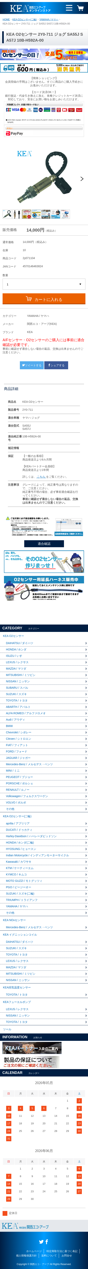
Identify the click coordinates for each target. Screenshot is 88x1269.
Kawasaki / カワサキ (18, 861)
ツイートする (32, 365)
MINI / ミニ (13, 770)
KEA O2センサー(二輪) (24, 19)
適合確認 (44, 543)
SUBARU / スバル (17, 687)
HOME (6, 19)
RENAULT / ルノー (17, 789)
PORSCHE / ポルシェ (19, 783)
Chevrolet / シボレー (18, 732)
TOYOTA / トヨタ (17, 700)
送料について (49, 1255)
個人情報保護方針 (26, 1255)
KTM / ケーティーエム (20, 868)
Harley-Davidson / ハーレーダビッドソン (31, 836)
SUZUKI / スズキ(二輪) (20, 893)
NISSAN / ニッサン (18, 681)
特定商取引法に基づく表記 (61, 1251)
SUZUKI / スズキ (16, 694)
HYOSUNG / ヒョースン (21, 849)
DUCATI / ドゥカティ (19, 829)
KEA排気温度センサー (17, 987)
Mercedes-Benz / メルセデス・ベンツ (29, 764)
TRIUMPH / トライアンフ (22, 900)
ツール (7, 1029)
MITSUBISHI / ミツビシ (20, 675)
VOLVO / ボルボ (16, 802)
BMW (9, 726)
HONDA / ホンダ (16, 649)
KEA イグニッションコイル (20, 934)
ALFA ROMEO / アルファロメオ (26, 713)
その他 (10, 808)
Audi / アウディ (15, 719)
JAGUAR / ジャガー (18, 757)
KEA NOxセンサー (14, 920)
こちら (41, 476)
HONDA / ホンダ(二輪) (20, 842)
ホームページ (34, 1251)
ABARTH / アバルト (18, 706)
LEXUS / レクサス (17, 662)
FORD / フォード (16, 751)
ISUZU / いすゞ (15, 655)
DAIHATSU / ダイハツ (19, 643)
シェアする (56, 365)
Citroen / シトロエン (18, 738)
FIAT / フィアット (17, 745)
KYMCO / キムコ (16, 874)
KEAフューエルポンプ (17, 1002)
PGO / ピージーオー (18, 887)
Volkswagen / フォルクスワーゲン (27, 796)
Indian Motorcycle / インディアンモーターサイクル (37, 855)
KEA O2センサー (13, 635)
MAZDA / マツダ (16, 668)
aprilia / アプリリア (18, 823)
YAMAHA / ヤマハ (48, 19)
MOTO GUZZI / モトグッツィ (24, 880)
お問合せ (67, 1255)
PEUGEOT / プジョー (19, 777)
